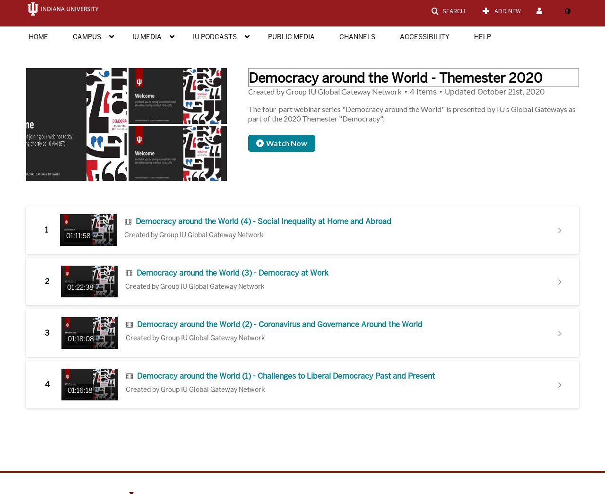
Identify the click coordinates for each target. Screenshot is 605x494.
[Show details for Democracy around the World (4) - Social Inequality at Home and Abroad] (560, 230)
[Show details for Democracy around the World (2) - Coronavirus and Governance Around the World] (560, 333)
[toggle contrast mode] (567, 11)
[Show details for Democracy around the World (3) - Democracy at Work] (560, 282)
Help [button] (482, 37)
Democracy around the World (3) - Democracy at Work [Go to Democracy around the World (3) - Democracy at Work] (232, 273)
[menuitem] (48, 36)
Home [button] (38, 37)
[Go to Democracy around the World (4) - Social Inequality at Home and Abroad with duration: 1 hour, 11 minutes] (88, 230)
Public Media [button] (291, 37)
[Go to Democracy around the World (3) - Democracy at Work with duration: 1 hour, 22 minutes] (89, 281)
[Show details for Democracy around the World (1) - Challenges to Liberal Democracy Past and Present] (560, 385)
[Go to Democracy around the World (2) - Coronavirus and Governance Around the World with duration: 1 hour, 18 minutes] (89, 333)
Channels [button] (357, 37)
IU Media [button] (147, 37)
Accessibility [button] (424, 37)
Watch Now (281, 143)
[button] (448, 11)
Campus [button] (87, 37)
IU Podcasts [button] (215, 37)
